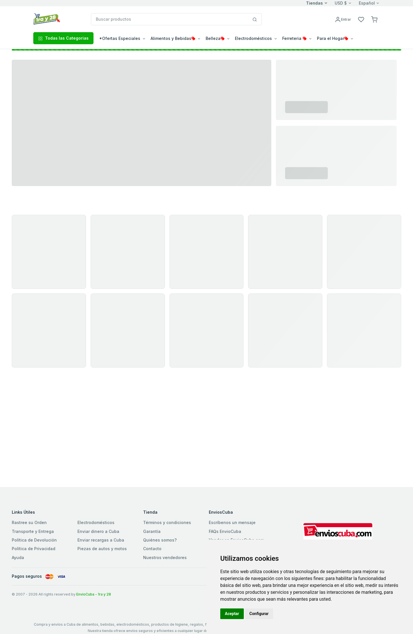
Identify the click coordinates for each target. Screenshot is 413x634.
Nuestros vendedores (165, 557)
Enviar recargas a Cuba (100, 540)
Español (367, 3)
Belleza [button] (215, 38)
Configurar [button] (259, 613)
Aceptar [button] (232, 613)
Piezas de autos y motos (102, 548)
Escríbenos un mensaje (232, 522)
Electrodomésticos (95, 522)
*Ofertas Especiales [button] (119, 38)
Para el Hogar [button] (332, 38)
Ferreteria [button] (294, 38)
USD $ (341, 3)
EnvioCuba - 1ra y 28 (93, 594)
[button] (374, 19)
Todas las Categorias (63, 38)
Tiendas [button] (314, 3)
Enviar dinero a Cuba (98, 531)
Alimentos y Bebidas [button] (173, 38)
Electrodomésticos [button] (253, 38)
